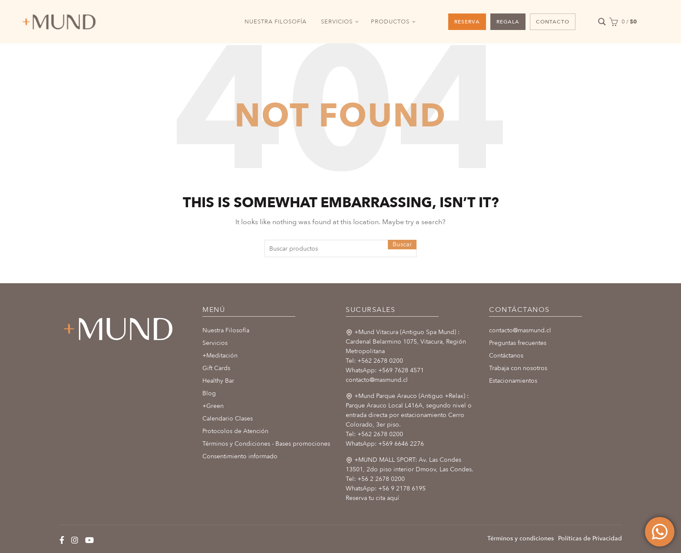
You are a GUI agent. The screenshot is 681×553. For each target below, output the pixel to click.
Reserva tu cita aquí (372, 498)
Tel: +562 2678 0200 (374, 361)
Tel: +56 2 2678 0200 (375, 479)
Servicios (215, 343)
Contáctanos (506, 355)
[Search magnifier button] (602, 22)
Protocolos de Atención (235, 431)
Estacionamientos (513, 381)
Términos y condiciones (520, 538)
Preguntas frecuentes (517, 343)
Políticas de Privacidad (590, 538)
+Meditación (220, 355)
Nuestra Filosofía (225, 330)
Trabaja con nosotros (518, 368)
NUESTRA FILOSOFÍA (276, 22)
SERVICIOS (337, 22)
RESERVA (467, 21)
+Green (213, 406)
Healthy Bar (218, 381)
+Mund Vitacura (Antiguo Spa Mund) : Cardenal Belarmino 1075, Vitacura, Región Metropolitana (406, 341)
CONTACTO (552, 21)
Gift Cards (216, 368)
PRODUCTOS (390, 22)
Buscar (402, 244)
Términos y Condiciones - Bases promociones (266, 444)
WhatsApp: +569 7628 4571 (385, 370)
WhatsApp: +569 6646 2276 (385, 444)
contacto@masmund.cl (377, 380)
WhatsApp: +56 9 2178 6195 (386, 488)
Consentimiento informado (240, 456)
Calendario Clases (227, 418)
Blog (209, 393)
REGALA (507, 21)
